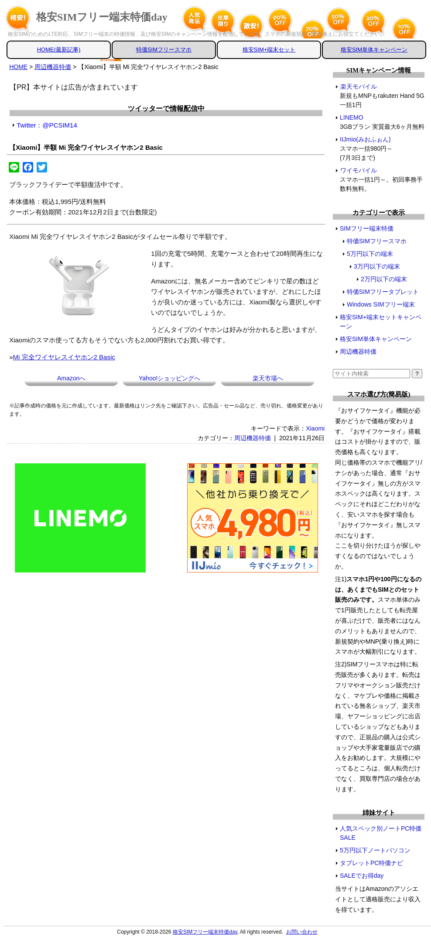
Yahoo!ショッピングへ (169, 378)
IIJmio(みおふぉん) (365, 139)
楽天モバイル (358, 86)
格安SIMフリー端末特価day (102, 17)
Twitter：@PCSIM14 (47, 125)
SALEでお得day (361, 875)
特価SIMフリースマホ (164, 49)
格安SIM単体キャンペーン (374, 49)
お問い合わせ (302, 932)
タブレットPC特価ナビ (371, 862)
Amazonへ (71, 378)
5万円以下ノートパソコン (375, 850)
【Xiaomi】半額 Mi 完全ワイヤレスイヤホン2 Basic (86, 147)
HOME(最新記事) (59, 49)
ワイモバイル (358, 170)
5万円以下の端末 (370, 253)
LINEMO (352, 117)
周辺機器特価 (252, 438)
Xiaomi (315, 428)
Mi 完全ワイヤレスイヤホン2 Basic (64, 357)
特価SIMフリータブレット (383, 291)
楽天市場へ (268, 378)
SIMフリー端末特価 (366, 228)
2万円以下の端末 (384, 279)
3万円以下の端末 (377, 266)
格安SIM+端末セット (269, 49)
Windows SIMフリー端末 (381, 304)
